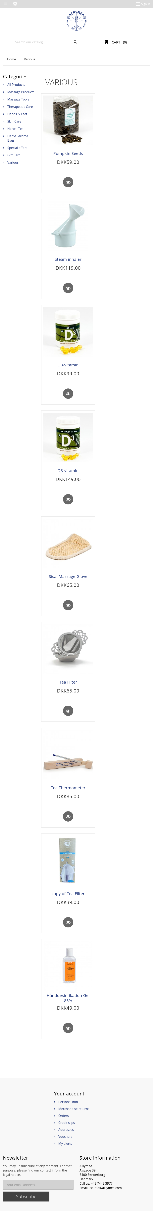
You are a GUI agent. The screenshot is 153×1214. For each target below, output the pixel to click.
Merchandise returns (73, 1112)
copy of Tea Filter (68, 895)
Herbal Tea (15, 129)
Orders (63, 1118)
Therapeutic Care (20, 106)
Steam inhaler (68, 259)
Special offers (17, 148)
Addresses (66, 1132)
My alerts (65, 1146)
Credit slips (66, 1125)
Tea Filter (68, 683)
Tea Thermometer (68, 789)
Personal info (68, 1105)
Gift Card (14, 155)
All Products (16, 84)
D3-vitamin (68, 365)
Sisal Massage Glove (68, 577)
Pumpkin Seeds (68, 153)
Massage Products (20, 92)
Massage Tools (18, 99)
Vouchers (65, 1139)
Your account (69, 1097)
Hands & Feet (17, 114)
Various (13, 162)
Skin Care (14, 121)
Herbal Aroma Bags (17, 138)
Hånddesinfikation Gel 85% (68, 1001)
